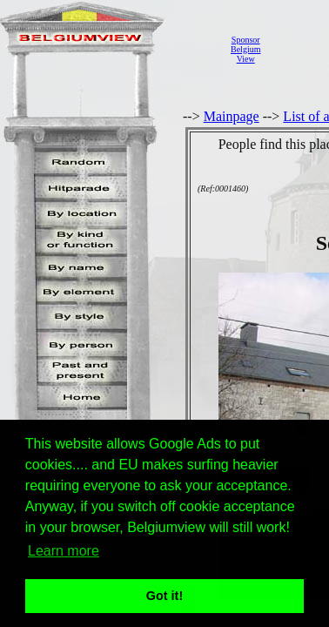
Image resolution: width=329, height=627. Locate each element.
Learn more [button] (63, 550)
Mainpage (231, 116)
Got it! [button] (164, 596)
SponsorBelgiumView (245, 49)
